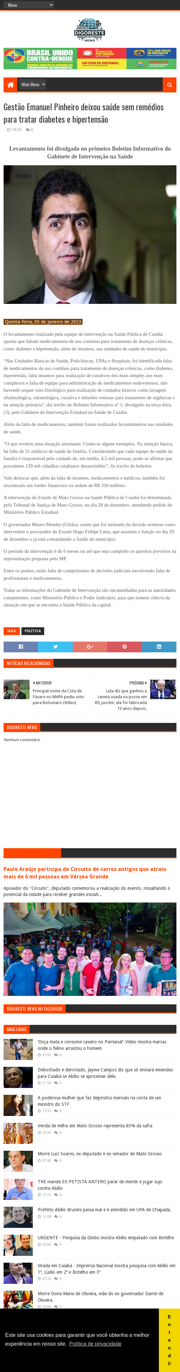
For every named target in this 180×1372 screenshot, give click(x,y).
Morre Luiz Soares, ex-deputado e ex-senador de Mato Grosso (100, 1153)
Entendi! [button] (169, 1340)
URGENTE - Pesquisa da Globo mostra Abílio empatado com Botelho (106, 1237)
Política (33, 631)
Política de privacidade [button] (95, 1344)
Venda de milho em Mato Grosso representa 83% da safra (95, 1125)
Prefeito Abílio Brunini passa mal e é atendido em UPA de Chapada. (104, 1209)
